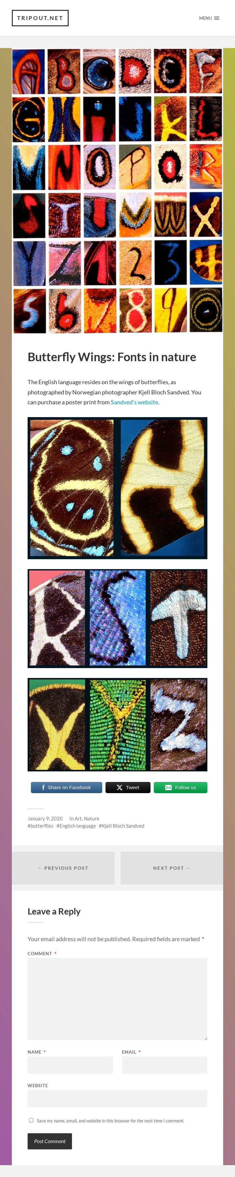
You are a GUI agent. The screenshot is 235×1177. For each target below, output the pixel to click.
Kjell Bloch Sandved (123, 826)
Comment (42, 954)
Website (38, 1085)
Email (131, 1052)
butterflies (42, 826)
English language (77, 826)
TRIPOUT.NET (40, 17)
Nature (91, 818)
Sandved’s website (134, 402)
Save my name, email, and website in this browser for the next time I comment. (110, 1120)
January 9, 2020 (45, 818)
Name (37, 1052)
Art (78, 818)
